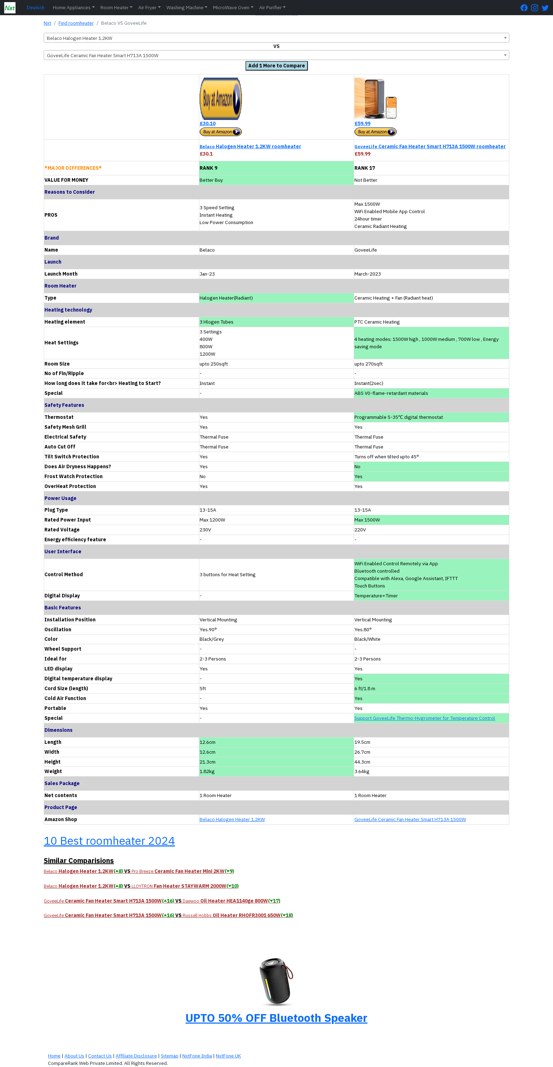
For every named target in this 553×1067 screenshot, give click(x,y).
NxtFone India (197, 1056)
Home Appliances (72, 7)
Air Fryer (147, 7)
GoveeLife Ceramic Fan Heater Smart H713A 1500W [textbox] (102, 55)
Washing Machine (184, 7)
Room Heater (115, 7)
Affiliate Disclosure (136, 1056)
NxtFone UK (228, 1056)
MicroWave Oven (231, 7)
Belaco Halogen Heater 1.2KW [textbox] (79, 38)
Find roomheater (76, 23)
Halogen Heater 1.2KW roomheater (250, 146)
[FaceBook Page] (526, 7)
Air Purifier (270, 7)
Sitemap (169, 1056)
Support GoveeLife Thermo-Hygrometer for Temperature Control (424, 718)
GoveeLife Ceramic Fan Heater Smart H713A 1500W (410, 819)
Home (54, 1056)
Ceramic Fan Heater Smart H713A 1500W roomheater (430, 146)
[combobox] (276, 38)
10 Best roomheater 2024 (109, 840)
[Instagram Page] (536, 7)
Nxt (47, 23)
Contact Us (100, 1056)
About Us (74, 1056)
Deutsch (35, 7)
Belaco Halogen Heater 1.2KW (232, 819)
